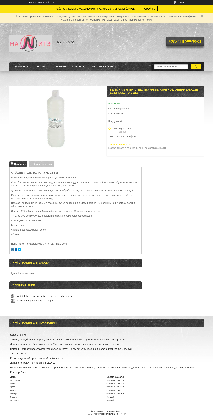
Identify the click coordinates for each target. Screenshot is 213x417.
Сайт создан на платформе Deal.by (106, 411)
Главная (60, 66)
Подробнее (148, 8)
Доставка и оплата (104, 66)
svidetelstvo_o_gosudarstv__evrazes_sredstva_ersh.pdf (47, 296)
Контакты (78, 66)
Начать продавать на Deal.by (41, 2)
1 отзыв (180, 2)
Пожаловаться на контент (113, 414)
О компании (20, 66)
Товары (40, 66)
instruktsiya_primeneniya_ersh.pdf (35, 300)
